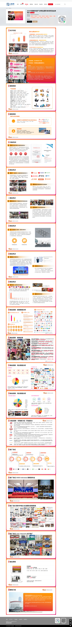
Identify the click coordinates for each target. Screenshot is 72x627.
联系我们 (25, 619)
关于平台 (10, 619)
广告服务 (15, 619)
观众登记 (29, 21)
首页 (7, 8)
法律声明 (20, 619)
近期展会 (10, 8)
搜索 (65, 4)
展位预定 (35, 21)
